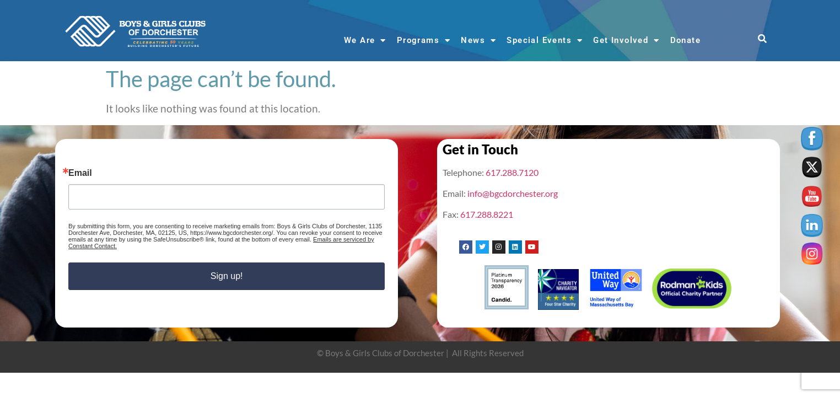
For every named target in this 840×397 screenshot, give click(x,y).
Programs (424, 40)
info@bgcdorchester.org (512, 193)
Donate (685, 40)
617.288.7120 (512, 172)
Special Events (545, 40)
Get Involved (626, 40)
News (478, 40)
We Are (365, 40)
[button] (763, 39)
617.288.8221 (486, 214)
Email (80, 173)
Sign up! (227, 276)
